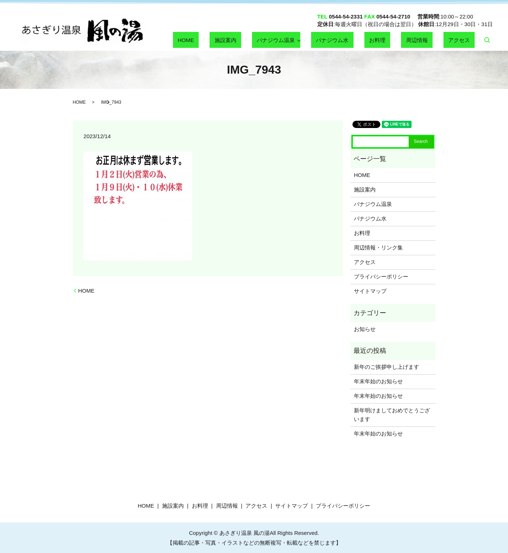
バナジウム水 (366, 40)
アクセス (464, 40)
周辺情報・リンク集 (378, 247)
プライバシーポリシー (381, 276)
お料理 (401, 40)
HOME (243, 40)
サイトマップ (370, 291)
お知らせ (365, 329)
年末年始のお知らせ (378, 381)
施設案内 (273, 40)
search (487, 40)
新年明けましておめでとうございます (392, 414)
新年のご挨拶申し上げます (386, 367)
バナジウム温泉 (314, 40)
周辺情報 (431, 40)
